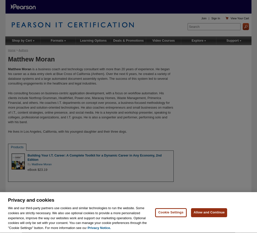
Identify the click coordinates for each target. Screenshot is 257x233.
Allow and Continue (209, 213)
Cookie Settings (170, 213)
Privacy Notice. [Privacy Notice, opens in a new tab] (99, 228)
